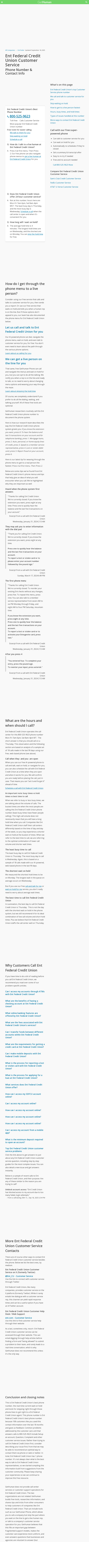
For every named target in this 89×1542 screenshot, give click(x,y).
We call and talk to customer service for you (67, 98)
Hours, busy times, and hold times (64, 111)
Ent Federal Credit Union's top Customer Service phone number (67, 91)
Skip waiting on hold (18, 136)
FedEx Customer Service (60, 182)
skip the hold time (35, 234)
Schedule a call (16, 139)
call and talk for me (33, 886)
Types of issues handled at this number (67, 116)
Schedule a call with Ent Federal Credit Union (24, 788)
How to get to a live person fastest (65, 107)
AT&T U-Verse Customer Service (64, 187)
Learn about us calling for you (18, 353)
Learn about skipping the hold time (20, 391)
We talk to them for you (20, 132)
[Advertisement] (25, 175)
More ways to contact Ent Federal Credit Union (67, 121)
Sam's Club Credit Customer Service (65, 178)
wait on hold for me (13, 889)
